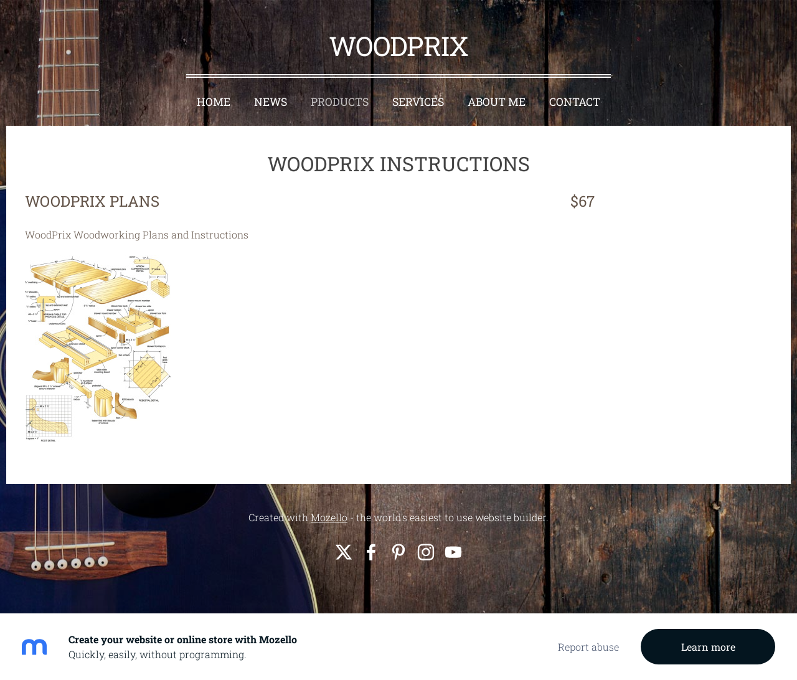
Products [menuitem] (340, 102)
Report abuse (588, 646)
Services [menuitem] (418, 102)
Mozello (329, 517)
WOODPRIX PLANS (92, 201)
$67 (581, 201)
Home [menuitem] (213, 102)
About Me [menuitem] (497, 102)
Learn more (708, 646)
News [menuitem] (270, 102)
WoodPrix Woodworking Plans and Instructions (136, 234)
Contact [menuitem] (574, 102)
